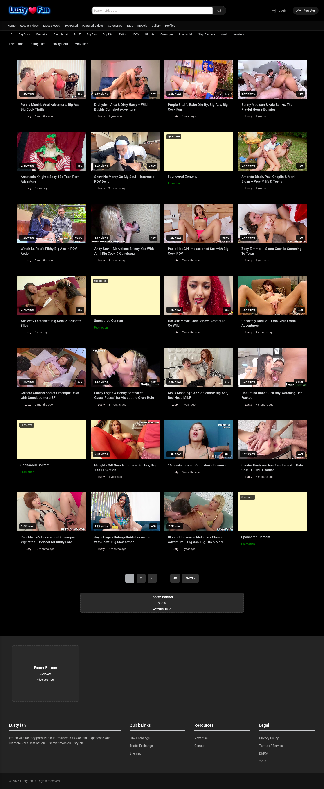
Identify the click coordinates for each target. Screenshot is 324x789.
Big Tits (108, 34)
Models (143, 25)
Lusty (27, 116)
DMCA (263, 753)
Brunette (42, 34)
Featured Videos (93, 25)
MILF (78, 34)
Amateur (240, 34)
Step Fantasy (208, 34)
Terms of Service (271, 746)
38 (175, 578)
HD (11, 34)
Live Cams (16, 44)
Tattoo (124, 34)
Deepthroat (61, 34)
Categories (115, 25)
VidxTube (82, 44)
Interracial (187, 34)
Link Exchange (140, 738)
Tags (130, 25)
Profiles (171, 25)
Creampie (168, 34)
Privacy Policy (269, 738)
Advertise (201, 738)
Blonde (150, 34)
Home (12, 25)
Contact (199, 746)
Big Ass (92, 34)
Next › (190, 578)
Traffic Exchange (141, 746)
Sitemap (135, 753)
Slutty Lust (38, 44)
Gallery (156, 25)
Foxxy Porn (61, 44)
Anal (226, 34)
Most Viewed (52, 25)
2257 (262, 761)
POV (137, 34)
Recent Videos (29, 25)
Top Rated (71, 25)
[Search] (219, 10)
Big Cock (24, 34)
